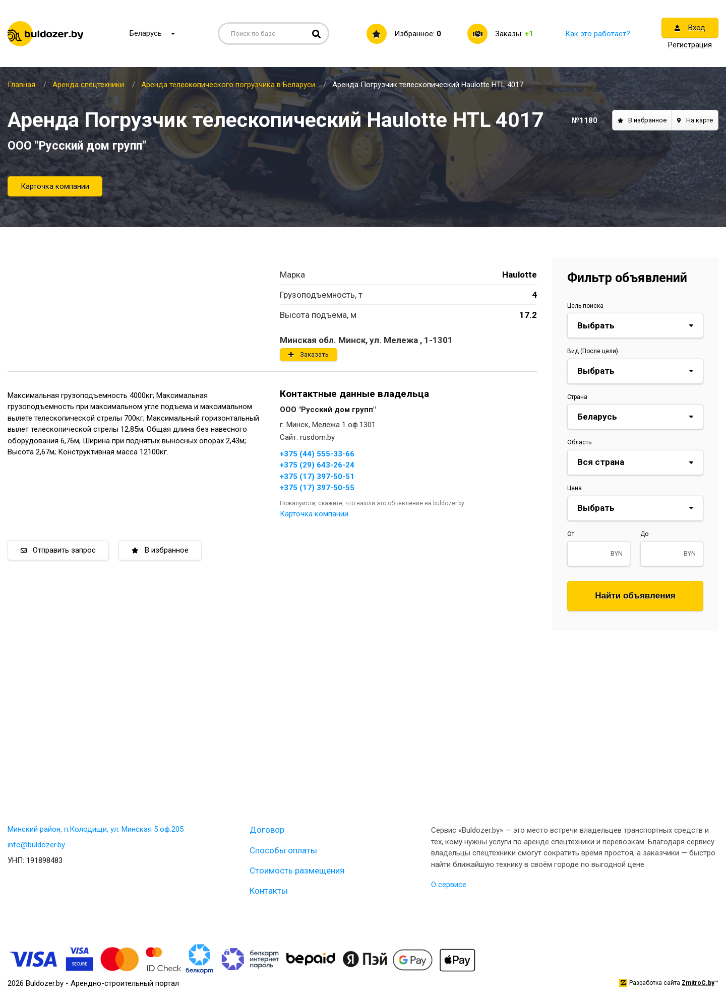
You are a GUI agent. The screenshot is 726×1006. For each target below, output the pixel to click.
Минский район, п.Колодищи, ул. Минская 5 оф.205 (96, 829)
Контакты (269, 891)
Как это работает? (597, 33)
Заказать (308, 354)
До (644, 534)
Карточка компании (55, 186)
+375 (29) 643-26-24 (317, 465)
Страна (577, 396)
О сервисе (448, 884)
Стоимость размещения (297, 870)
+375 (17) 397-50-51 (317, 476)
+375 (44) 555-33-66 (317, 453)
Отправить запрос (58, 550)
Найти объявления (635, 595)
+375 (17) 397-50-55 (317, 487)
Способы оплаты (283, 850)
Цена (574, 488)
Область (579, 442)
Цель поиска (585, 305)
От (570, 534)
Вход (690, 27)
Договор (267, 830)
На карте (695, 120)
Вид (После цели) (592, 351)
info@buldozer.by (36, 844)
